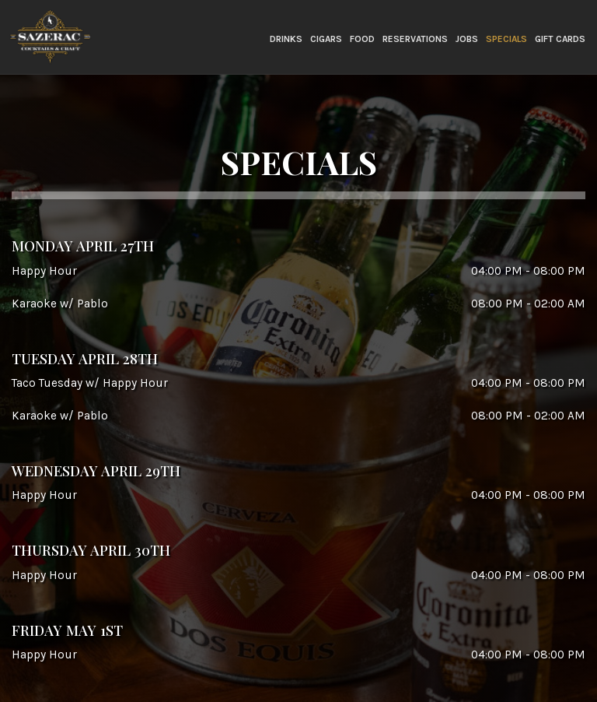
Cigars (326, 38)
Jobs (467, 38)
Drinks (286, 38)
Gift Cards (560, 38)
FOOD (362, 38)
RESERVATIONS (415, 38)
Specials (506, 38)
